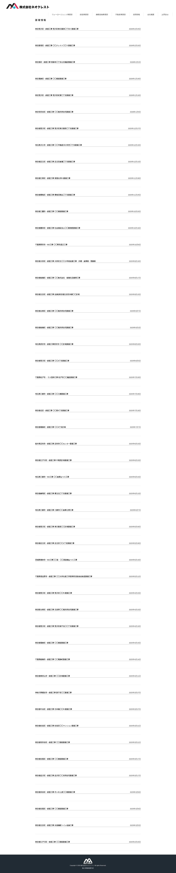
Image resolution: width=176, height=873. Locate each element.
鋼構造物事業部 (102, 14)
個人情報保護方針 (88, 868)
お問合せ (165, 14)
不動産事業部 (120, 14)
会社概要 (150, 14)
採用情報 (136, 14)
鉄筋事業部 (84, 14)
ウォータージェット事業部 (62, 14)
